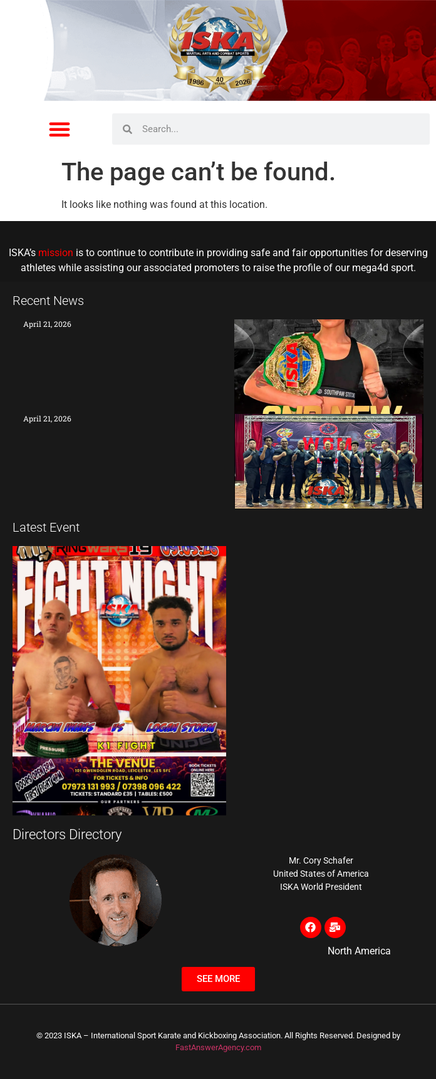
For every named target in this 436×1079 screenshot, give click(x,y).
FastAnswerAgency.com (218, 1047)
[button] (59, 129)
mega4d (370, 268)
